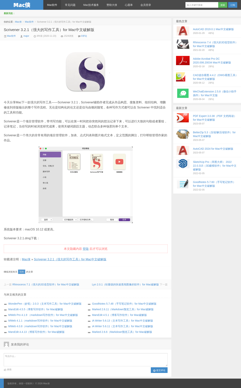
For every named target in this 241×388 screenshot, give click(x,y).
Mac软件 (52, 4)
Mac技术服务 (91, 4)
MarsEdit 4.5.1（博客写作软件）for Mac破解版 (119, 314)
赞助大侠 (112, 4)
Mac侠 (21, 5)
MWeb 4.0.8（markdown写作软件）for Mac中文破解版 (40, 326)
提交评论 (159, 370)
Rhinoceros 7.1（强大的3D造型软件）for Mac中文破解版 (45, 284)
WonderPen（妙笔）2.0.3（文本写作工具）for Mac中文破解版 (45, 303)
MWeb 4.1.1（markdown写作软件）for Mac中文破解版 (40, 320)
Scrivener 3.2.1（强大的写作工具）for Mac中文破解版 (49, 30)
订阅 (232, 5)
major (26, 36)
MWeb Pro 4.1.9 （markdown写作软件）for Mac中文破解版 (43, 314)
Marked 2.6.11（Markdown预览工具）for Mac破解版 (123, 309)
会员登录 (145, 4)
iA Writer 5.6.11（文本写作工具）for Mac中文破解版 (122, 326)
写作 (21, 272)
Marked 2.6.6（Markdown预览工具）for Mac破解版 (122, 331)
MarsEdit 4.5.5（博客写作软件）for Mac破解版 (35, 309)
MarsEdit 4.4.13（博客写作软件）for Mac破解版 (36, 331)
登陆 (86, 248)
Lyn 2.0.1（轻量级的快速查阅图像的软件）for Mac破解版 (125, 284)
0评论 (84, 36)
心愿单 (129, 4)
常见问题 (70, 4)
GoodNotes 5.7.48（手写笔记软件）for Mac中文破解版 (124, 303)
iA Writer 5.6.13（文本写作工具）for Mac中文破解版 (122, 320)
